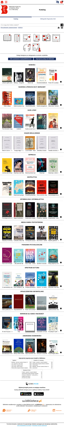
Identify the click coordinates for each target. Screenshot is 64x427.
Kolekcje (20, 27)
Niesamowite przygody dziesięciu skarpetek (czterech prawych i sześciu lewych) (27, 367)
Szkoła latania (35, 365)
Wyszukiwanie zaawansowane (9, 27)
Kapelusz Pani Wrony (26, 376)
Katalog (16, 19)
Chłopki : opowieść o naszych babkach (40, 362)
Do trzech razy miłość (26, 377)
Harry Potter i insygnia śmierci (17, 365)
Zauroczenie (35, 367)
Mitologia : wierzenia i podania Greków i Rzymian (21, 362)
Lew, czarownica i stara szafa (17, 363)
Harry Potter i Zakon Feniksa (17, 366)
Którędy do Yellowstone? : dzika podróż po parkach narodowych (34, 374)
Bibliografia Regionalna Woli (48, 19)
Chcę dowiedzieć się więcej (24, 425)
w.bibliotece (39, 404)
